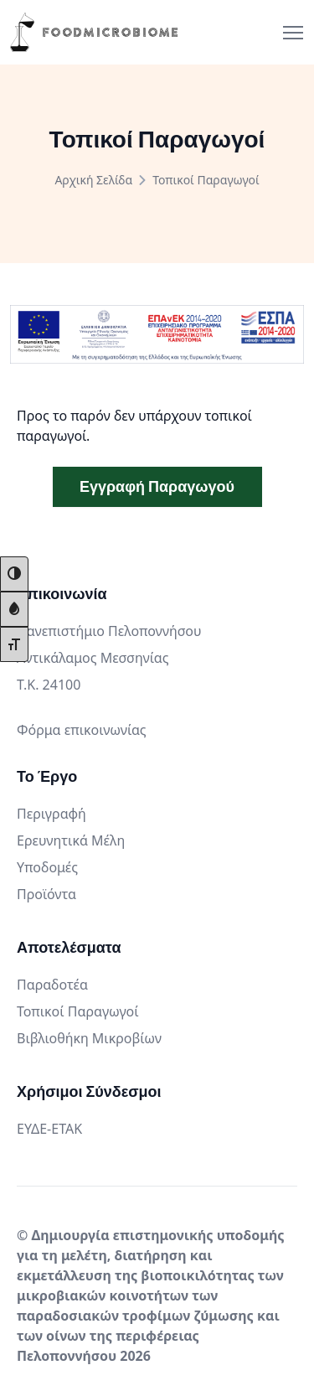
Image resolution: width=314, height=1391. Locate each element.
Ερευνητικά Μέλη (71, 840)
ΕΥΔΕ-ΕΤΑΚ (49, 1129)
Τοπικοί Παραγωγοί (78, 1011)
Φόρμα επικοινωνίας (82, 730)
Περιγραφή (51, 813)
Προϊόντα (46, 894)
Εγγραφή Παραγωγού (157, 487)
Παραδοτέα (52, 984)
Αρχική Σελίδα (93, 180)
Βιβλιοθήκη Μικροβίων (89, 1038)
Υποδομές (47, 867)
